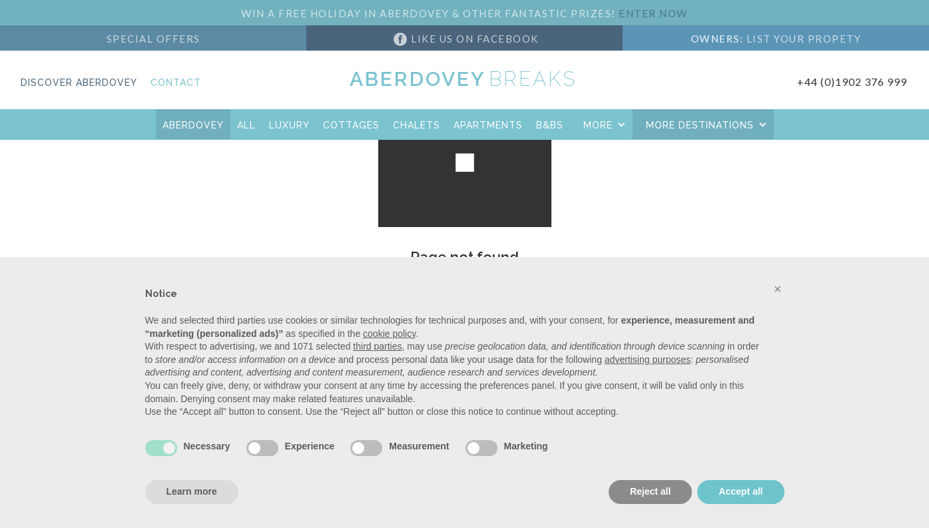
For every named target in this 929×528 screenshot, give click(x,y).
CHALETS (416, 125)
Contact (176, 82)
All (246, 125)
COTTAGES (351, 125)
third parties (377, 346)
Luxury (289, 125)
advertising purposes (648, 359)
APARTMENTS (488, 125)
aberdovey (193, 125)
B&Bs (549, 125)
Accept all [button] (741, 491)
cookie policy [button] (389, 333)
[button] (601, 124)
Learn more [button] (191, 491)
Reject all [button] (650, 491)
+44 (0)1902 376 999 (852, 81)
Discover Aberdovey (79, 82)
